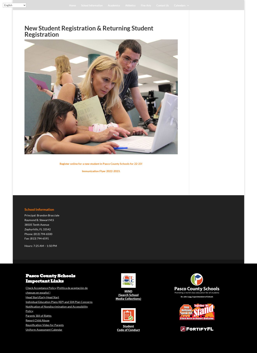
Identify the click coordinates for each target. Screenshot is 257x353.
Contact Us (162, 5)
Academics (114, 5)
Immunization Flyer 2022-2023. (101, 171)
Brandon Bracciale (48, 215)
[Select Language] (14, 5)
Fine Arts (146, 5)
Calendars (180, 5)
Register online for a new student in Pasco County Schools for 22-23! (101, 163)
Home (72, 5)
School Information (92, 5)
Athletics (130, 5)
